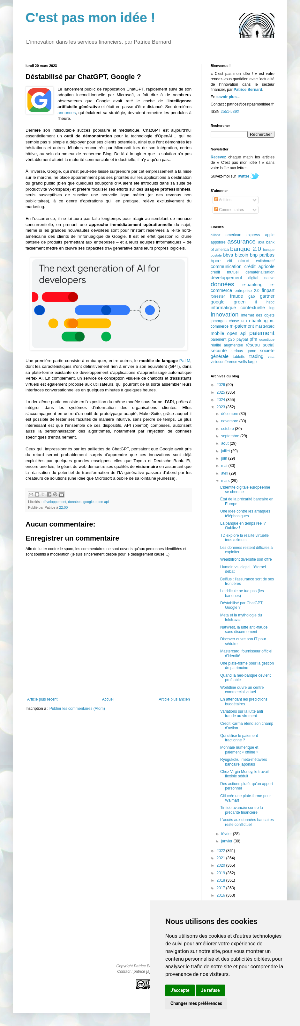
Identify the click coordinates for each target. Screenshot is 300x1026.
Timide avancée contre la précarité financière (241, 809)
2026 (221, 384)
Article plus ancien (174, 699)
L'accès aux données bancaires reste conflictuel (247, 822)
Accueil (108, 699)
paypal (242, 339)
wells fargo (247, 362)
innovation (224, 314)
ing (271, 308)
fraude (236, 296)
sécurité (219, 350)
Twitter (243, 176)
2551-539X (230, 111)
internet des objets (257, 315)
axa (261, 242)
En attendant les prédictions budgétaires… (243, 701)
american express (243, 235)
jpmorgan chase (225, 321)
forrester (218, 296)
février (227, 834)
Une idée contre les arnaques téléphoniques (245, 513)
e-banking (252, 284)
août (225, 443)
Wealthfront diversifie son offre (246, 559)
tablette (239, 356)
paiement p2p (223, 339)
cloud (243, 260)
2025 (221, 392)
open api (102, 502)
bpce (216, 260)
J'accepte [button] (180, 990)
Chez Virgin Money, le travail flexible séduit (244, 773)
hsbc (270, 302)
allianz (216, 235)
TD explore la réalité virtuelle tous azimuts (244, 537)
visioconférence (224, 362)
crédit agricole (259, 266)
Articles (222, 200)
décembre (230, 413)
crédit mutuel (224, 272)
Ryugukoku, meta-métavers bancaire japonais (243, 761)
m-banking (256, 320)
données (74, 502)
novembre (230, 421)
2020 (221, 865)
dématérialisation (259, 272)
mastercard (264, 326)
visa (271, 356)
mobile (217, 333)
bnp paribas (262, 255)
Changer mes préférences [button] (196, 1003)
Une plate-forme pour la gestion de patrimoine (247, 665)
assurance (242, 241)
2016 (221, 895)
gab (251, 296)
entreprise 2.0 (247, 290)
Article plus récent (42, 699)
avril (225, 473)
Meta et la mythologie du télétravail (241, 617)
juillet (226, 451)
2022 (221, 850)
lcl (242, 321)
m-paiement (242, 326)
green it (245, 301)
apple (269, 235)
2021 (221, 858)
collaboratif (265, 261)
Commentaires (229, 209)
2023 (221, 407)
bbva (228, 255)
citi (229, 261)
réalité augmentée (227, 345)
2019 (221, 873)
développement (54, 502)
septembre (230, 436)
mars (226, 480)
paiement (261, 333)
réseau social (260, 344)
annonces (66, 112)
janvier (227, 841)
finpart (268, 290)
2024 (221, 399)
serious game (243, 351)
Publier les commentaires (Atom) (77, 708)
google (88, 502)
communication (226, 266)
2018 (221, 880)
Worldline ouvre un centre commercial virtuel (242, 689)
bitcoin (241, 255)
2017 (221, 888)
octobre (228, 428)
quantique (266, 339)
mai (225, 465)
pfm (253, 339)
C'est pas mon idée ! (90, 17)
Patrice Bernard (248, 89)
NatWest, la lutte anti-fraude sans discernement (244, 629)
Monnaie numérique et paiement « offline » (239, 749)
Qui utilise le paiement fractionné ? (239, 737)
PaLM (184, 360)
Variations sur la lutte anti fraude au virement (241, 713)
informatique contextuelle (238, 307)
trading (256, 356)
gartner (267, 296)
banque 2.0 (245, 248)
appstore (218, 242)
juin (224, 458)
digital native (261, 278)
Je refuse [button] (210, 990)
